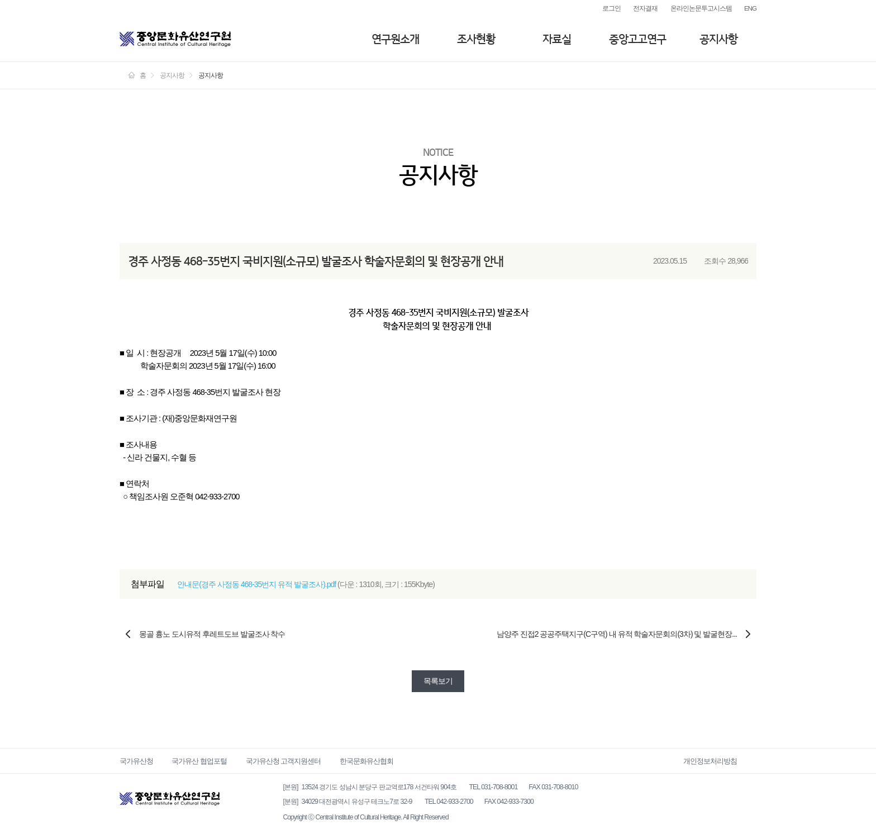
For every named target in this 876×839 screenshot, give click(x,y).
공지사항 (718, 39)
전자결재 (645, 8)
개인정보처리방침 (710, 761)
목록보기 (438, 680)
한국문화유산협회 (366, 761)
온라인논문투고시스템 (701, 8)
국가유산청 (136, 761)
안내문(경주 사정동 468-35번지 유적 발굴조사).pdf (256, 584)
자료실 (556, 39)
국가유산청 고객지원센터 (283, 761)
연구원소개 (395, 39)
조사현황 (476, 39)
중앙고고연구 (637, 39)
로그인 (611, 8)
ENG (750, 8)
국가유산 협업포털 (199, 761)
